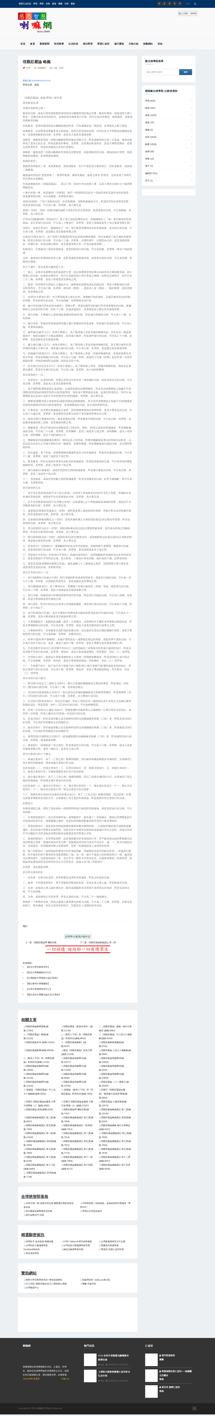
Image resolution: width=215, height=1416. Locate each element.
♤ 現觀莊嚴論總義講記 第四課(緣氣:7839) (40, 1143)
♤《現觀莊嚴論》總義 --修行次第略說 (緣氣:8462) (115, 1028)
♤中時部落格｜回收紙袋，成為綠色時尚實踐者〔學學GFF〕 (105, 1205)
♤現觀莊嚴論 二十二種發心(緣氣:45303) (114, 1084)
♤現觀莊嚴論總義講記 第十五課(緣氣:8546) (114, 1167)
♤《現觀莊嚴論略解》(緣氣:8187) (73, 1044)
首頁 (22, 43)
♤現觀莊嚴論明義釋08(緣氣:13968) (36, 1068)
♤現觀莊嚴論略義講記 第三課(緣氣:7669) (77, 1119)
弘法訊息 (73, 43)
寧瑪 (35, 4)
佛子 (149, 166)
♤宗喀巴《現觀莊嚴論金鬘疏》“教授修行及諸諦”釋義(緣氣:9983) (113, 1093)
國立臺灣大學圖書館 (38, 983)
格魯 (48, 4)
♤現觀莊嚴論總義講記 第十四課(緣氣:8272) (77, 1167)
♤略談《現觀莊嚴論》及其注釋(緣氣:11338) (76, 1052)
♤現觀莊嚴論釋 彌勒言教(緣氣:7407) (75, 1111)
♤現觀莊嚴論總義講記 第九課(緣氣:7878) (115, 1151)
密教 (149, 158)
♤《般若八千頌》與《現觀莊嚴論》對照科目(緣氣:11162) (39, 1060)
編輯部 (151, 173)
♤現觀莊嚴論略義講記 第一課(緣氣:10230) (115, 1111)
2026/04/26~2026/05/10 (117, 1365)
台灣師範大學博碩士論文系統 (42, 978)
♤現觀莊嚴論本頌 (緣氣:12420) (39, 1042)
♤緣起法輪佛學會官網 (72, 1249)
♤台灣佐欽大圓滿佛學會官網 (75, 1245)
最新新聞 (44, 43)
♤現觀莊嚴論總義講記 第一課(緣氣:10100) (40, 1135)
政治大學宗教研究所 (38, 967)
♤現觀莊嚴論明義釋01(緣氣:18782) (73, 1084)
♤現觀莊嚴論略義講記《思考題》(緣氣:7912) (77, 1127)
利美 (66, 4)
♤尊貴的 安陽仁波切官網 (111, 1249)
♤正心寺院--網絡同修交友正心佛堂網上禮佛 (45, 1283)
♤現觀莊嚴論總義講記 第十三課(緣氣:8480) (39, 1167)
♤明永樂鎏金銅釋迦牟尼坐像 (38, 1211)
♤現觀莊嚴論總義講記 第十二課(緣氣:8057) (114, 1159)
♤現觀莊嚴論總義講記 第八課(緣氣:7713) (77, 1151)
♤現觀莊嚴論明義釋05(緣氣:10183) (36, 1076)
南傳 (149, 151)
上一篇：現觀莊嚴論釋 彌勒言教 (40, 942)
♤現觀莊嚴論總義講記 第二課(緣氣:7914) (77, 1135)
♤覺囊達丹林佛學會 (109, 1245)
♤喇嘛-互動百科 (88, 1283)
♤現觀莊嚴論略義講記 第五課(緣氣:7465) (40, 1127)
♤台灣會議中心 (31, 1287)
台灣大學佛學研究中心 (39, 989)
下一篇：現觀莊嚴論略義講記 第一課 (98, 942)
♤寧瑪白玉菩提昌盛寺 (91, 1211)
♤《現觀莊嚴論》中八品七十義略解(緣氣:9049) (115, 1036)
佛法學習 (88, 43)
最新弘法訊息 (25, 4)
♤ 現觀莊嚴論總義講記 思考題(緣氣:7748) (40, 1174)
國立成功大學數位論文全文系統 (43, 994)
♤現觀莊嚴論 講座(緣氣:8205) (38, 1109)
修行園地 (119, 43)
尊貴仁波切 (103, 43)
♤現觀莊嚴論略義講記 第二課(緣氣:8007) (40, 1119)
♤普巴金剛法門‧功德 (34, 1215)
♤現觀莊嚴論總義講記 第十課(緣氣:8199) (40, 1159)
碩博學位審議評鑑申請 (77, 936)
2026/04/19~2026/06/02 (117, 1381)
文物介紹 (133, 43)
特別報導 (59, 43)
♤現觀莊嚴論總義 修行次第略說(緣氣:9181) (114, 1127)
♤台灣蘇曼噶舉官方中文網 (112, 1241)
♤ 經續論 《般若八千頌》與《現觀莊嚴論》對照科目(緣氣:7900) (77, 1091)
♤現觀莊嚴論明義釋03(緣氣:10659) (111, 1076)
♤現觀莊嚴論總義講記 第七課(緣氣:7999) (40, 1151)
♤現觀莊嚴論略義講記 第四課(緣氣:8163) (115, 1119)
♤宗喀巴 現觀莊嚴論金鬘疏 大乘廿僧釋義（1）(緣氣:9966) (40, 1103)
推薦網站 (148, 43)
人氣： (58, 68)
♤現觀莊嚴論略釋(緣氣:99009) (39, 1050)
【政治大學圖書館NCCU (38, 972)
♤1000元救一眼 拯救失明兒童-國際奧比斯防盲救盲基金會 (49, 1205)
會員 (32, 43)
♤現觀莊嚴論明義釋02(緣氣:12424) (36, 1084)
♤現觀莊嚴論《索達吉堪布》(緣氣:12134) (77, 1028)
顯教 (73, 4)
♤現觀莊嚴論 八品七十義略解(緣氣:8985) (115, 1052)
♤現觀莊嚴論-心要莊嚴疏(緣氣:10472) (113, 1103)
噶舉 (42, 4)
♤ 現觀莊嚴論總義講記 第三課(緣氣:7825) (115, 1135)
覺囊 (60, 4)
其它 (149, 180)
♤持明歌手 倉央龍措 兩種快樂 (38, 1241)
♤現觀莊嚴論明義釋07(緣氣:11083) (73, 1068)
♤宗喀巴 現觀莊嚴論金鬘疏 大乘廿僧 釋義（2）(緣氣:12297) (77, 1103)
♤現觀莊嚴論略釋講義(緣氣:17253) (36, 1028)
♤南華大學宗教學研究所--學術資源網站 (43, 1279)
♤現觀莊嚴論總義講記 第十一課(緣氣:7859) (77, 1159)
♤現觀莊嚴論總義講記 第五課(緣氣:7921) (77, 1143)
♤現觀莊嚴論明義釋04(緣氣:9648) (73, 1076)
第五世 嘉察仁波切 (169, 1387)
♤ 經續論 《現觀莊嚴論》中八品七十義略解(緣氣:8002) (40, 1091)
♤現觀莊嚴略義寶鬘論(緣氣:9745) (111, 1044)
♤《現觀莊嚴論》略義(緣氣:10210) (36, 1036)
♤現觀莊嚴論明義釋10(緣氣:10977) (73, 1060)
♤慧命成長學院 (31, 1253)
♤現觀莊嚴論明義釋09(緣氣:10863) (111, 1060)
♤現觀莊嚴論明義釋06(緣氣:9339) (111, 1068)
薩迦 (54, 4)
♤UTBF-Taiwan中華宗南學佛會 (76, 1241)
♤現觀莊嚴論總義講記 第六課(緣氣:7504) (115, 1143)
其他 (160, 43)
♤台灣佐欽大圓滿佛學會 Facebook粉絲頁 (36, 1247)
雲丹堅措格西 (167, 1355)
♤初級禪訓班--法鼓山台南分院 (95, 1279)
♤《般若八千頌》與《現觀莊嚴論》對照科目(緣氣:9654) (76, 1036)
